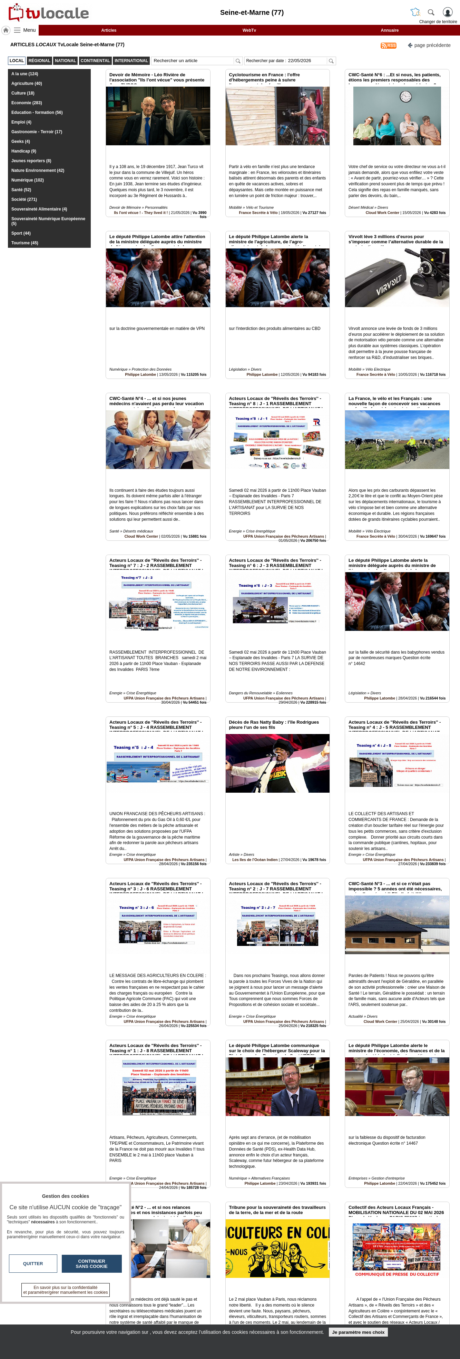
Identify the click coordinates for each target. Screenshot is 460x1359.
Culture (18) (23, 93)
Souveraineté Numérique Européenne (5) (48, 221)
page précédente (429, 44)
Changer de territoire (438, 21)
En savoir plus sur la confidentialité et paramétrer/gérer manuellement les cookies (65, 1290)
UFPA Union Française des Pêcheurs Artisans (283, 490)
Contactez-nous (192, 1305)
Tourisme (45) (24, 243)
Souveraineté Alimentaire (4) (39, 209)
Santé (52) (21, 189)
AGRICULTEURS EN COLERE (257, 1221)
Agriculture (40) (26, 83)
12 (256, 1281)
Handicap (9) (23, 151)
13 (264, 1281)
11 (248, 1281)
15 (280, 1281)
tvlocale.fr (73, 1307)
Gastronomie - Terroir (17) (36, 131)
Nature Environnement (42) (37, 170)
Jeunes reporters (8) (31, 160)
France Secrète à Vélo (258, 197)
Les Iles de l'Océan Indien (255, 782)
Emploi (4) (21, 122)
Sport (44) (21, 233)
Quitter (33, 1263)
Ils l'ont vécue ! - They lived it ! (141, 197)
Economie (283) (26, 102)
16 (288, 1281)
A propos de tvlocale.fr (200, 1320)
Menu (29, 30)
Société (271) (24, 199)
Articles (108, 30)
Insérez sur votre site (423, 1243)
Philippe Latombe (140, 343)
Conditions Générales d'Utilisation (321, 1313)
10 (240, 1281)
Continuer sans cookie (92, 1264)
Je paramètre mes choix (358, 1332)
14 (272, 1281)
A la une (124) (24, 73)
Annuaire (390, 30)
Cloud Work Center (383, 197)
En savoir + (188, 1313)
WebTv (249, 30)
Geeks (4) (20, 141)
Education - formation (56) (37, 112)
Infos (304, 1305)
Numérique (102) (27, 180)
